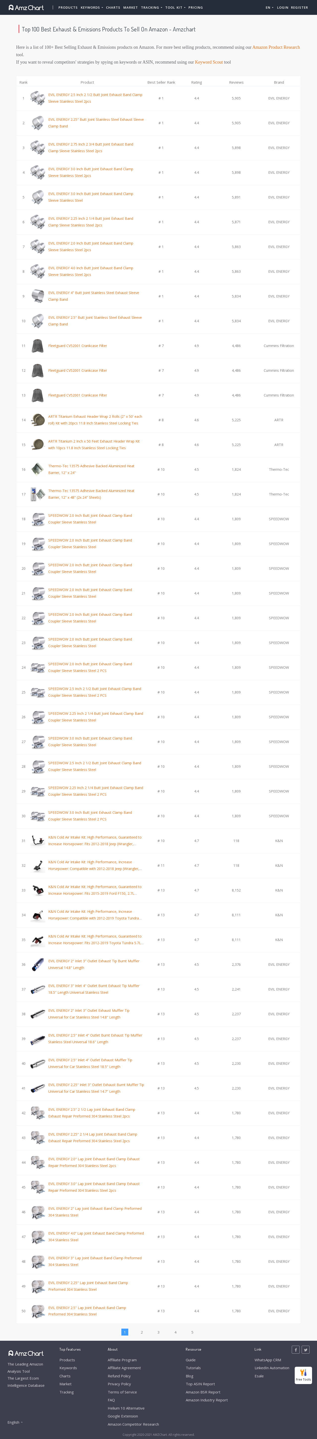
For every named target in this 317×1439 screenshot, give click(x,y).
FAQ (111, 1399)
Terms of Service (122, 1391)
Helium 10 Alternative (126, 1408)
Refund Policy (119, 1375)
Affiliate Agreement (124, 1367)
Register (299, 7)
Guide (191, 1359)
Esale (259, 1375)
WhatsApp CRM (268, 1359)
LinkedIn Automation (272, 1367)
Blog (189, 1375)
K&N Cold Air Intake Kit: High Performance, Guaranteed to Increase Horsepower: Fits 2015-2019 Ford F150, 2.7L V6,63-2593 (95, 893)
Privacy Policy (119, 1383)
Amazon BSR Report (203, 1391)
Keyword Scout (209, 62)
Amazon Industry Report (207, 1399)
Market (130, 7)
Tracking (66, 1391)
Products (68, 7)
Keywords (68, 1367)
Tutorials (193, 1367)
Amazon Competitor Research (133, 1424)
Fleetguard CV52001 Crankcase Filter (77, 345)
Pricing (195, 7)
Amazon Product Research (276, 47)
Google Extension (123, 1416)
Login (283, 7)
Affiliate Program (122, 1359)
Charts (113, 7)
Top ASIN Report (200, 1383)
